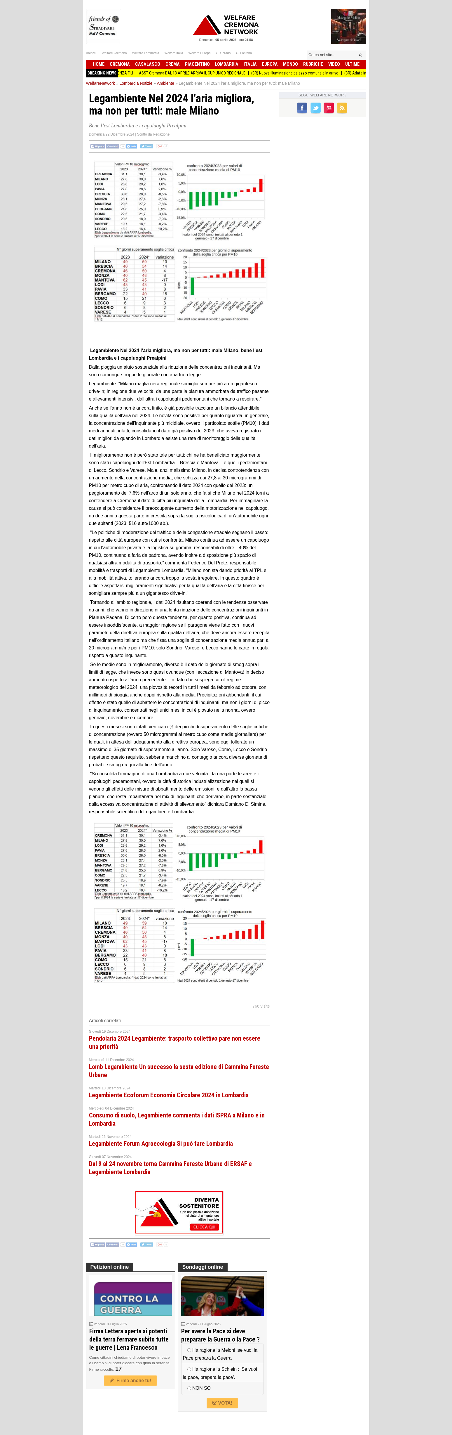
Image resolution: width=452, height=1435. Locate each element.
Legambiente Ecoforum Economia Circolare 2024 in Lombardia (169, 1095)
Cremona (120, 64)
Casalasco (147, 64)
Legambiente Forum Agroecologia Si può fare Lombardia (161, 1143)
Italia (250, 64)
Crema (172, 64)
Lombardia (226, 64)
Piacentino (197, 64)
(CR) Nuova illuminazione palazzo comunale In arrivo (299, 73)
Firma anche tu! (130, 1380)
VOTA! (222, 1403)
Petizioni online (109, 1267)
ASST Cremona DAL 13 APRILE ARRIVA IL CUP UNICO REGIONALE (196, 73)
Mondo (290, 64)
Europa (270, 64)
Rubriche (313, 64)
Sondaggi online (202, 1267)
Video (334, 64)
